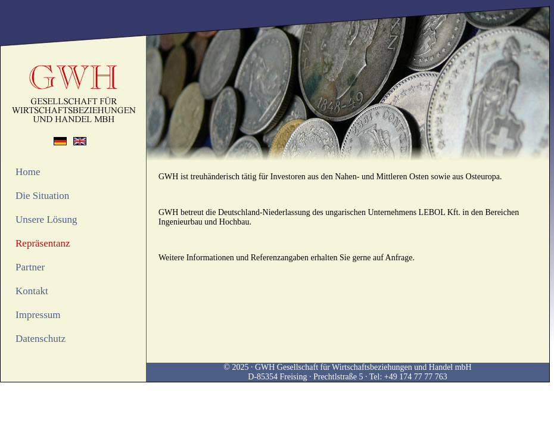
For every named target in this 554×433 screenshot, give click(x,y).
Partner (30, 267)
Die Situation (42, 195)
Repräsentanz (42, 243)
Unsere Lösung (46, 219)
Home (28, 171)
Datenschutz (40, 338)
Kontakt (31, 291)
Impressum (38, 314)
